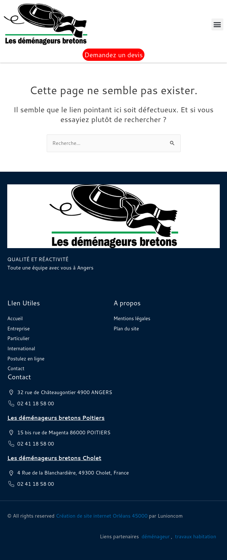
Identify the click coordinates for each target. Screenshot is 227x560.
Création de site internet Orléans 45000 (101, 515)
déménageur (156, 536)
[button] (217, 24)
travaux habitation (195, 536)
